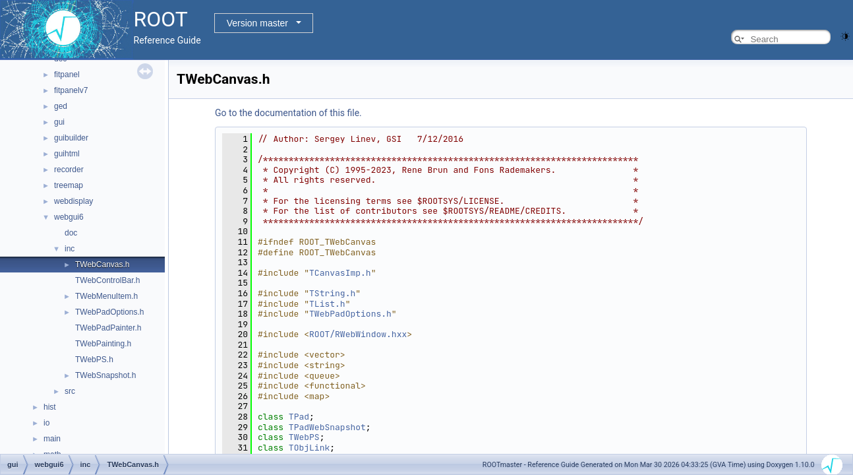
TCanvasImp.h (340, 272)
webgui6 (69, 217)
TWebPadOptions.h (109, 312)
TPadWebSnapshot (327, 427)
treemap (68, 185)
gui (59, 122)
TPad (299, 416)
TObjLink (309, 447)
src (70, 391)
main (52, 438)
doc (71, 233)
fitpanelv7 (71, 90)
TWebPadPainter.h (108, 327)
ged (60, 106)
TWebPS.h (94, 359)
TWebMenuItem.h (106, 296)
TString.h (332, 293)
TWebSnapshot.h (105, 375)
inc (69, 248)
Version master (257, 23)
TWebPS (304, 437)
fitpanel (67, 74)
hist (50, 407)
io (46, 423)
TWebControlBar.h (107, 280)
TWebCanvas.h (102, 264)
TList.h (327, 303)
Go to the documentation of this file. (288, 113)
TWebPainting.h (103, 343)
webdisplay (73, 201)
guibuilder (71, 137)
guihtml (67, 153)
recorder (69, 169)
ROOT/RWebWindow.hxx (358, 334)
